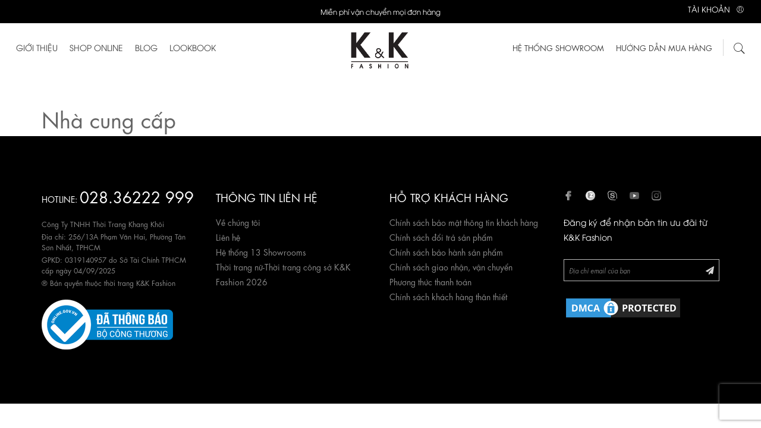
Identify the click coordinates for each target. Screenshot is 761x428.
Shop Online (96, 47)
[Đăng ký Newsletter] (710, 269)
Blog (146, 47)
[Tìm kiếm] (739, 46)
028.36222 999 (137, 195)
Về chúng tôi (238, 221)
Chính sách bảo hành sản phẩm (446, 251)
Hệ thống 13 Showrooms (261, 251)
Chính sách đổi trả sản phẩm (441, 236)
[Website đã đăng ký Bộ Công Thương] (107, 322)
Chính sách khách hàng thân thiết (448, 296)
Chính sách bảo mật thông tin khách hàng (463, 221)
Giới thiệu (37, 47)
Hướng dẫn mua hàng (664, 47)
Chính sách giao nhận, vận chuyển (450, 266)
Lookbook (192, 47)
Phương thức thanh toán (430, 281)
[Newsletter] (642, 270)
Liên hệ (228, 236)
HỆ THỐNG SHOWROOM (558, 47)
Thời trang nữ (239, 266)
